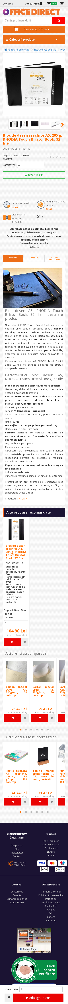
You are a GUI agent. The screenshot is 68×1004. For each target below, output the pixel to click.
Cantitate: (9, 165)
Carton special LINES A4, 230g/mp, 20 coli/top (43, 691)
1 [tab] (20, 729)
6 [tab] (47, 729)
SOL (51, 913)
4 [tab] (36, 729)
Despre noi (17, 845)
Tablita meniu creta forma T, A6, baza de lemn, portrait (43, 775)
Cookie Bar (51, 906)
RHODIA (22, 498)
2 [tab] (26, 729)
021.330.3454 (20, 862)
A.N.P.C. (51, 909)
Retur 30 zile (17, 902)
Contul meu (17, 891)
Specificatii (33, 257)
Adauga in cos (38, 998)
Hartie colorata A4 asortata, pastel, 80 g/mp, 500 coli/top (16, 776)
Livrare (51, 851)
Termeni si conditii (51, 891)
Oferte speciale (50, 844)
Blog (17, 849)
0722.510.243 (34, 175)
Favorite (17, 895)
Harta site (51, 920)
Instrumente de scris (45, 49)
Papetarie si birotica (17, 49)
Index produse (51, 841)
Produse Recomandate (54, 258)
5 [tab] (42, 729)
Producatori (51, 848)
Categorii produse (32, 39)
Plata (51, 855)
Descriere (13, 257)
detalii (15, 207)
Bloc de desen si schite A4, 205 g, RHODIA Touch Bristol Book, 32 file (16, 552)
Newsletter (17, 852)
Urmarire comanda (17, 898)
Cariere (51, 916)
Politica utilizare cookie (50, 895)
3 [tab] (31, 729)
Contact (17, 856)
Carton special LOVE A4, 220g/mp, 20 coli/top (16, 691)
